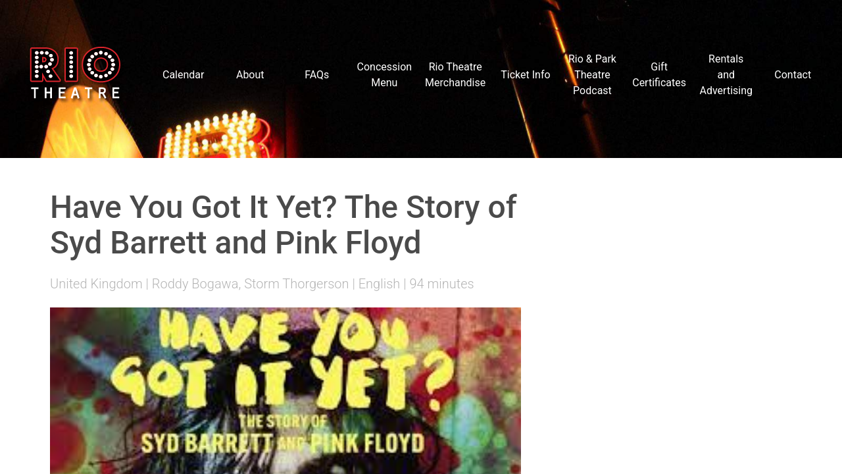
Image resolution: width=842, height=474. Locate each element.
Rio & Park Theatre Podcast (592, 75)
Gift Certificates (659, 75)
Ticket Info (525, 74)
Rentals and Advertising (726, 75)
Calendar (183, 74)
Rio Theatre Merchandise (455, 75)
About (250, 74)
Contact (792, 74)
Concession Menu (384, 75)
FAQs (317, 74)
